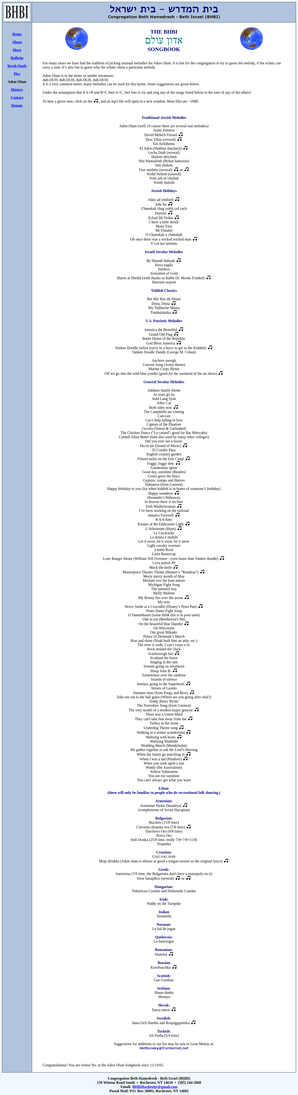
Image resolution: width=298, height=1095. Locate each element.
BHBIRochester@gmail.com (154, 1087)
